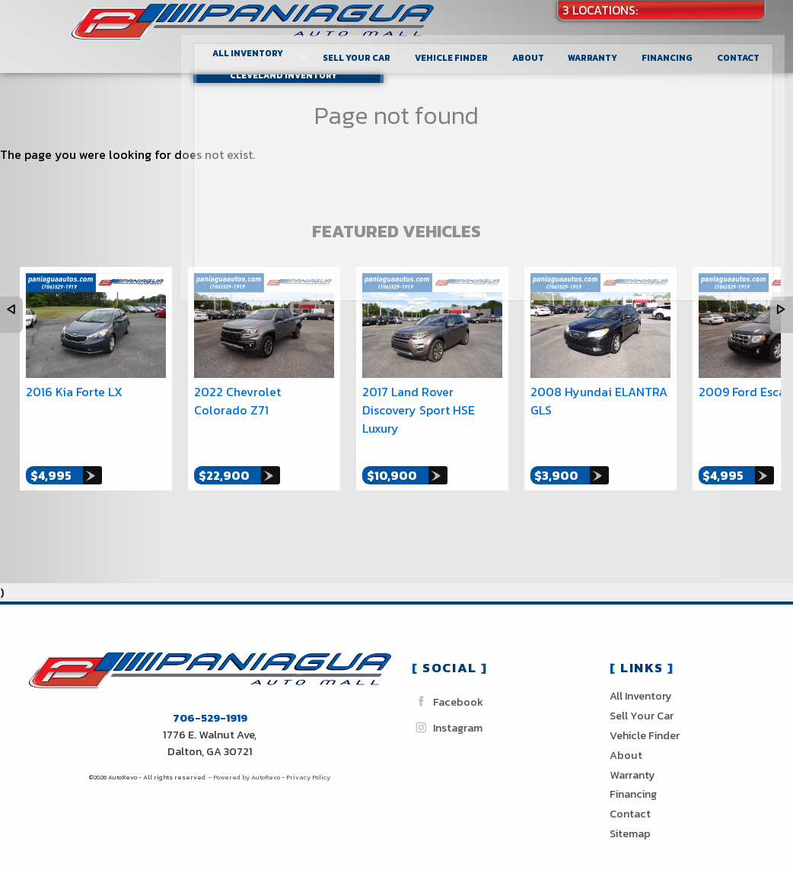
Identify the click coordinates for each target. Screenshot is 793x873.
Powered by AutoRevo (246, 760)
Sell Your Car (371, 49)
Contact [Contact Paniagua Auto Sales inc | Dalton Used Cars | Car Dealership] (747, 49)
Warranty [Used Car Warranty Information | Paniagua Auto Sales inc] (604, 49)
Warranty (632, 758)
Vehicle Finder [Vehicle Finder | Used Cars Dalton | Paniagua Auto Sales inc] (464, 49)
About (626, 738)
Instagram (447, 710)
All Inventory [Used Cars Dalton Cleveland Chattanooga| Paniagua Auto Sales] (263, 46)
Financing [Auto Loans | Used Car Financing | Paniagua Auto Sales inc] (677, 49)
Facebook (447, 684)
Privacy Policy (308, 760)
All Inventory (641, 679)
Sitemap (630, 816)
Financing (633, 777)
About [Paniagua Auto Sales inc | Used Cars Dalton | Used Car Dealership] (540, 49)
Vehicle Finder (645, 718)
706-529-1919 (210, 701)
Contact (630, 797)
